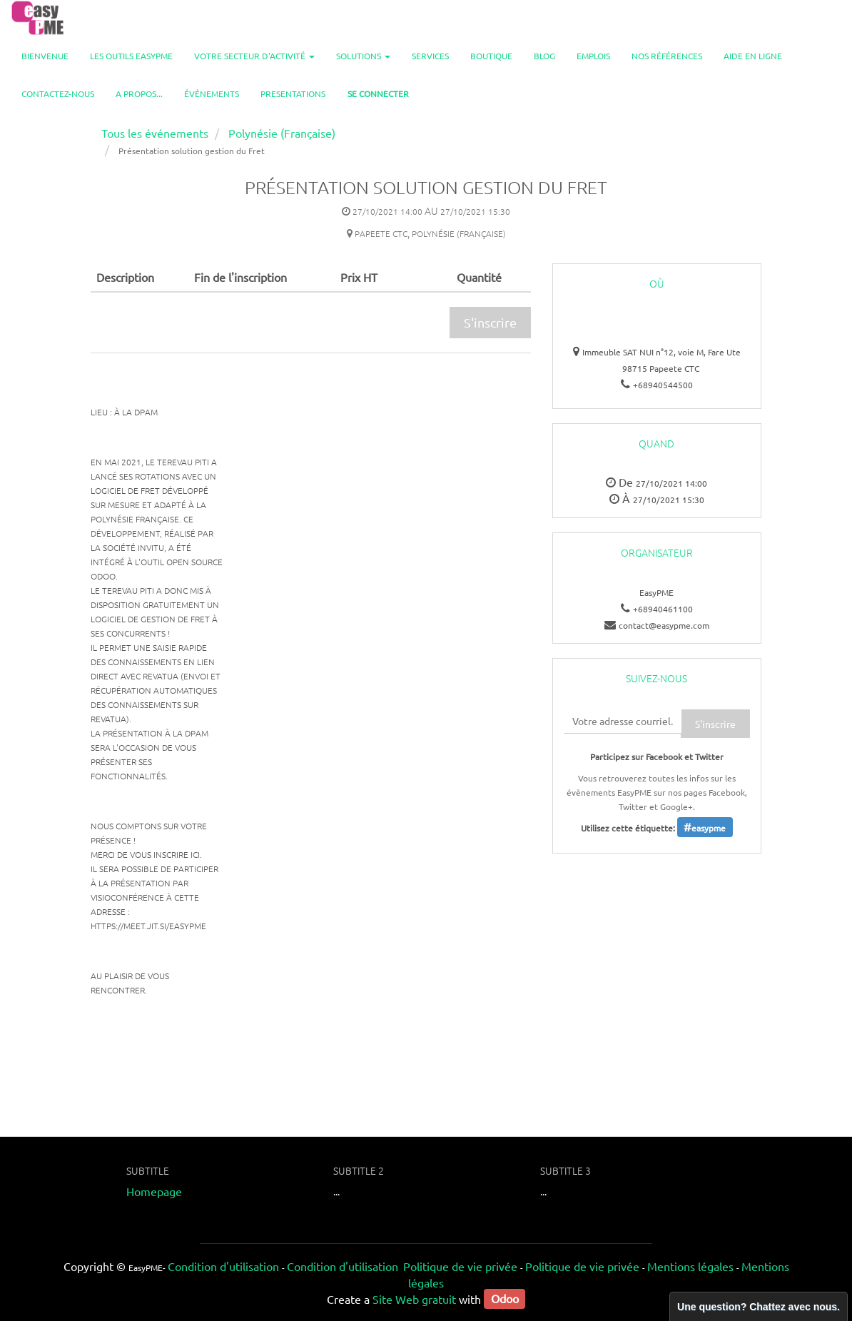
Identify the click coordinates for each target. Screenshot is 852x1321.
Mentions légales (690, 1266)
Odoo (505, 1299)
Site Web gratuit (414, 1299)
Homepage (154, 1191)
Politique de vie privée (460, 1266)
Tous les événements (154, 133)
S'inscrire (490, 322)
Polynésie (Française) (281, 133)
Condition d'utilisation (223, 1266)
